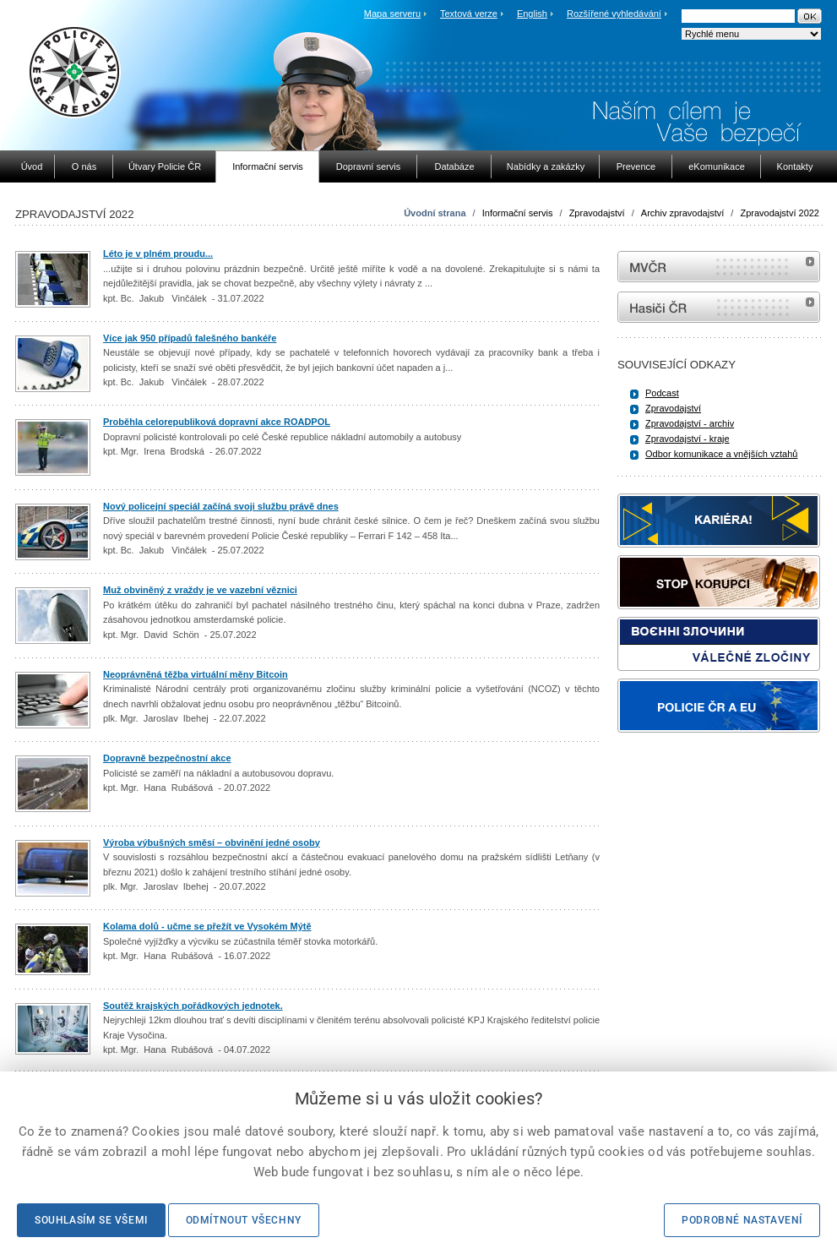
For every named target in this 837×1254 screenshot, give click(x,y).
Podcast (662, 393)
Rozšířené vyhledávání (614, 13)
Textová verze (468, 13)
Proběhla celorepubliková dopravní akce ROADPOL (216, 422)
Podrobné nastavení (742, 1220)
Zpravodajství (597, 213)
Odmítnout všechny (244, 1220)
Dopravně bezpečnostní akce (167, 758)
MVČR (718, 266)
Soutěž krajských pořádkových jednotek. (193, 1005)
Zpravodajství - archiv (689, 423)
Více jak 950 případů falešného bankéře (189, 338)
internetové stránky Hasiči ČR (718, 307)
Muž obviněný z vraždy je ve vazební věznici (200, 590)
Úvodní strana (434, 213)
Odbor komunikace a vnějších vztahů (721, 454)
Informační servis (517, 213)
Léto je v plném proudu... (158, 253)
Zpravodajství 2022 (779, 213)
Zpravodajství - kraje (687, 438)
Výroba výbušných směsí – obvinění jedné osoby (211, 842)
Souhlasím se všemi (91, 1220)
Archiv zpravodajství (682, 213)
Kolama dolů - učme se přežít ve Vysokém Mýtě (207, 926)
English (532, 13)
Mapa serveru (392, 13)
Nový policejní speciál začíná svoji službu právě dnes (221, 506)
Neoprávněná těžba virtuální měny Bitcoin (195, 674)
